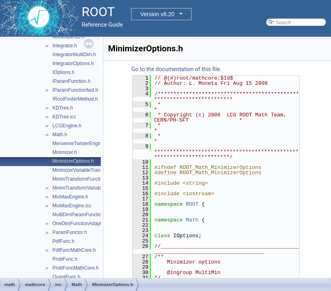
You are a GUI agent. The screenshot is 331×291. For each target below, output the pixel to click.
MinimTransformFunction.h (81, 179)
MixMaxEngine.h (70, 197)
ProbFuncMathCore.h (75, 268)
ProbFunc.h (64, 259)
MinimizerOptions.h (73, 161)
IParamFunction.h (71, 81)
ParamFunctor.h (69, 232)
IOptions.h (63, 72)
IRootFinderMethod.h (75, 99)
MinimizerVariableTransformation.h (89, 170)
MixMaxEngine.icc (72, 206)
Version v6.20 (157, 14)
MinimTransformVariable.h (80, 188)
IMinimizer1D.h (68, 37)
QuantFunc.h (66, 277)
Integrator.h (64, 45)
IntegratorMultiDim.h (74, 54)
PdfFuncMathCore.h (74, 250)
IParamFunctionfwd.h (75, 90)
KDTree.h (62, 108)
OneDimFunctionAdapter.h (80, 223)
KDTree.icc (64, 117)
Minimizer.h (64, 152)
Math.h (59, 134)
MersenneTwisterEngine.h (80, 143)
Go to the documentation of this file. (176, 69)
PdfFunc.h (63, 241)
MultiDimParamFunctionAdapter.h (88, 214)
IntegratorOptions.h (73, 63)
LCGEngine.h (66, 126)
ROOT (192, 204)
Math (192, 220)
